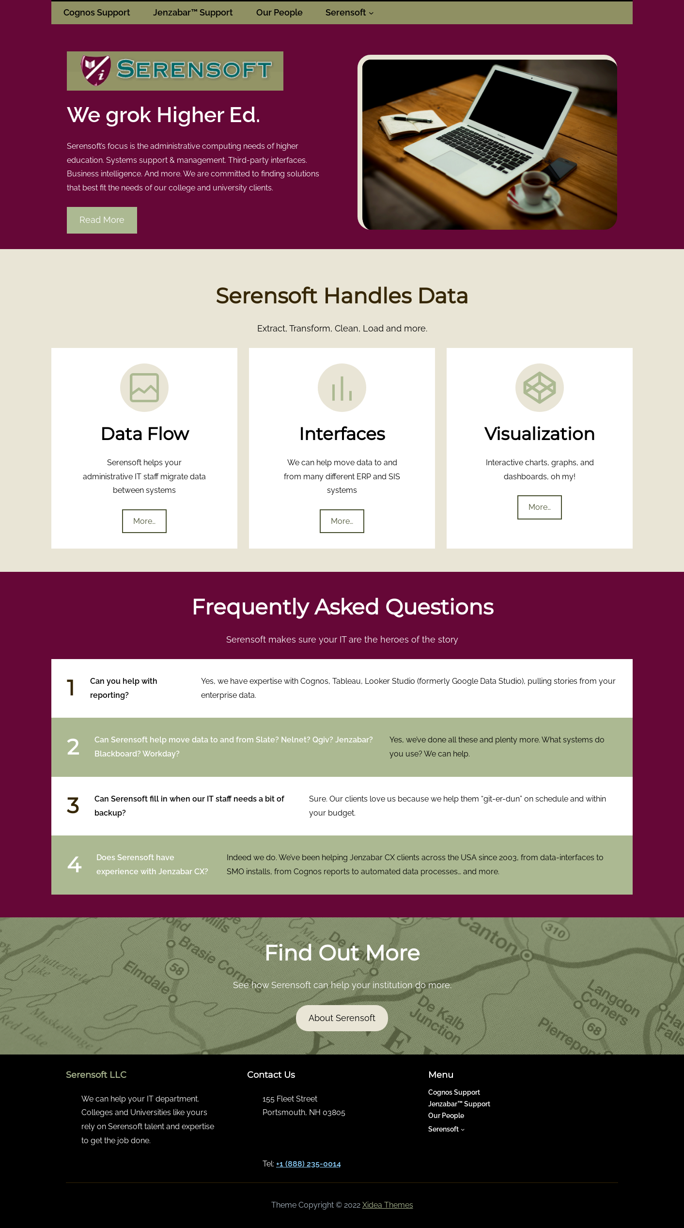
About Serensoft (342, 1018)
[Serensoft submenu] (371, 13)
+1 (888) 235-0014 (308, 1163)
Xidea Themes (387, 1205)
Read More (101, 220)
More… (144, 521)
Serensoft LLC (96, 1075)
